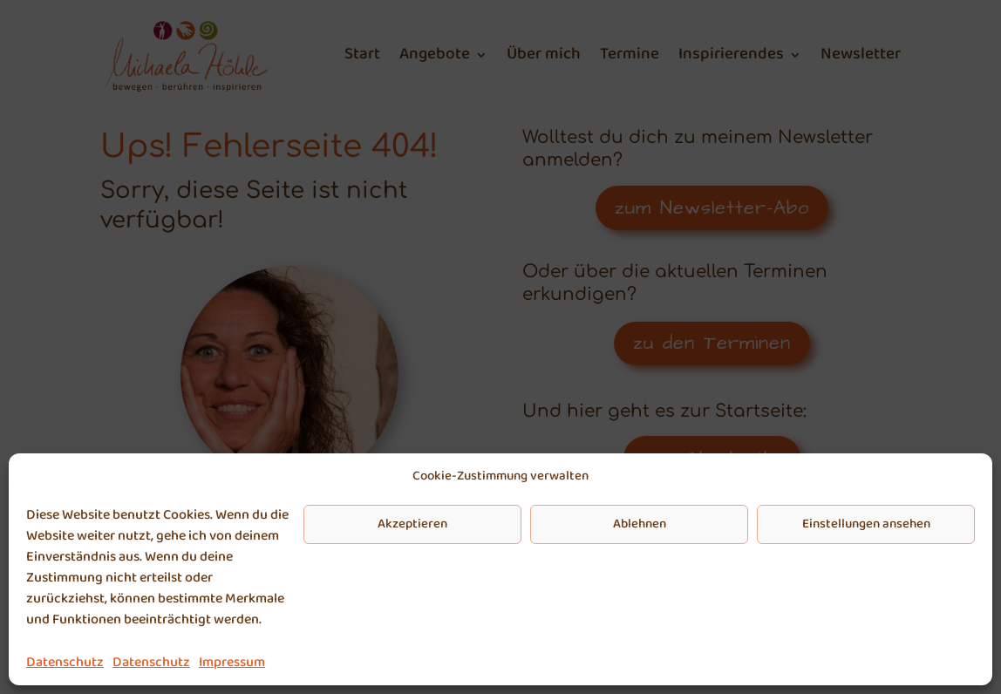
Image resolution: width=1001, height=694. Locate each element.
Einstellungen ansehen (866, 524)
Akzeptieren (412, 524)
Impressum (232, 662)
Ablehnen (639, 524)
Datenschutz (65, 662)
